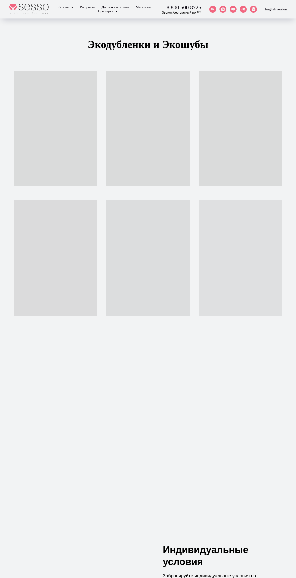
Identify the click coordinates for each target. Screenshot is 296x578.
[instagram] (222, 9)
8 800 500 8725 (183, 7)
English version (276, 9)
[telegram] (243, 9)
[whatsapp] (253, 9)
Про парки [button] (106, 11)
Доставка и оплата (115, 7)
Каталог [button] (64, 7)
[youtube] (233, 9)
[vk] (212, 9)
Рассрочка (87, 7)
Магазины (143, 7)
